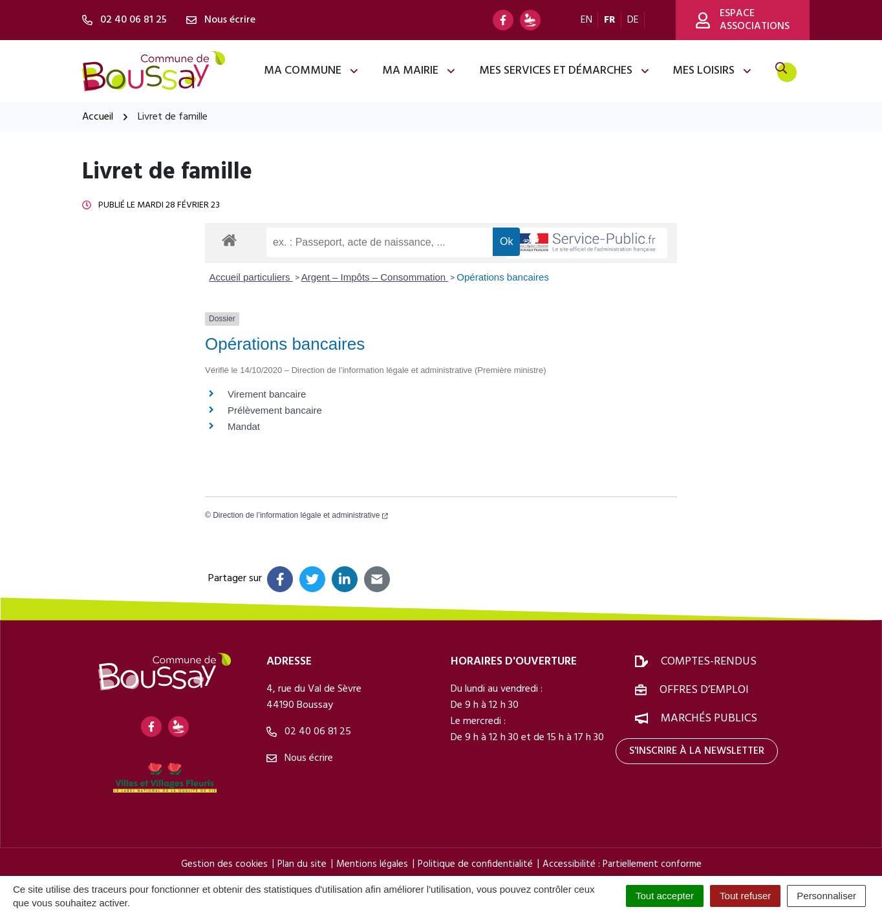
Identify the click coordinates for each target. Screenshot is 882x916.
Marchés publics (709, 718)
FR (610, 20)
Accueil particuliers (251, 277)
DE (633, 20)
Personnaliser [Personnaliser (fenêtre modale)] (826, 895)
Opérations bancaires (503, 277)
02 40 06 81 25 (308, 731)
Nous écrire (299, 758)
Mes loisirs (712, 70)
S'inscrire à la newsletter (696, 751)
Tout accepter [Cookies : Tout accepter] (665, 895)
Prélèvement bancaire (275, 410)
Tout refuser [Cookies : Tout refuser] (745, 895)
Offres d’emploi (704, 690)
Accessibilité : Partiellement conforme (622, 864)
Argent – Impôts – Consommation (375, 277)
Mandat (244, 426)
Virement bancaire (267, 394)
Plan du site (302, 864)
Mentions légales (372, 864)
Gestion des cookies (224, 864)
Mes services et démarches (565, 70)
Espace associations (743, 20)
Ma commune (312, 70)
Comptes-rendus (709, 661)
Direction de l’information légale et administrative (300, 515)
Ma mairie (419, 70)
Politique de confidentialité (475, 864)
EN (586, 20)
